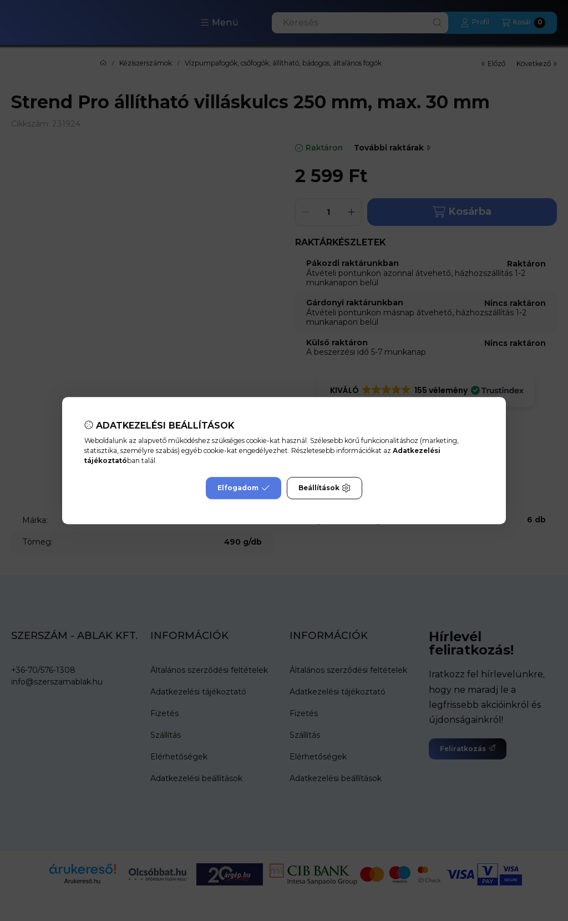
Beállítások (324, 488)
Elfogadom (243, 488)
